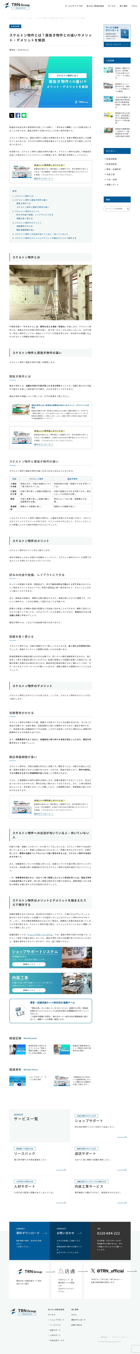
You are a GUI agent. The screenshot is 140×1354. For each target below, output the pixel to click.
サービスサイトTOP (74, 6)
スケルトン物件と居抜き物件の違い (31, 199)
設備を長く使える (24, 218)
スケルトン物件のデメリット (28, 222)
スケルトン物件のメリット (27, 211)
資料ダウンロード (78, 1320)
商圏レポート (113, 184)
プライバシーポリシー (120, 1337)
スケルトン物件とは (24, 196)
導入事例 (123, 6)
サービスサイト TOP (16, 18)
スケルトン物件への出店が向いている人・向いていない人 (42, 234)
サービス (112, 6)
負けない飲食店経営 (95, 6)
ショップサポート (57, 1320)
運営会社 (104, 1337)
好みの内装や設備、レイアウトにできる (35, 214)
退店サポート (55, 1330)
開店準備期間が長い (26, 229)
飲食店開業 (112, 158)
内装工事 (111, 174)
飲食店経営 (112, 164)
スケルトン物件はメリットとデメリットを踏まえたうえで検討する (46, 238)
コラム (134, 6)
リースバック (55, 1325)
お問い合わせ (76, 1325)
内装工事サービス (57, 1340)
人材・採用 (112, 179)
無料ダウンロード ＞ (43, 178)
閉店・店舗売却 (114, 169)
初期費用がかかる (24, 226)
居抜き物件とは (24, 203)
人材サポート (55, 1335)
